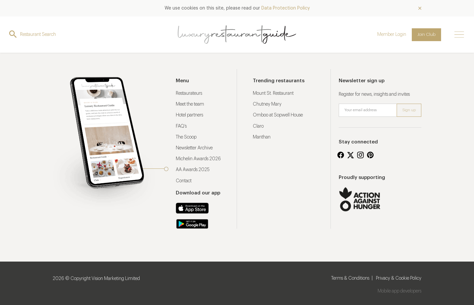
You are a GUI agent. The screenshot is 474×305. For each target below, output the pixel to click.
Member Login (391, 34)
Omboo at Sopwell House (278, 115)
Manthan (262, 137)
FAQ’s (181, 126)
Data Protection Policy (285, 8)
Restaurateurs (189, 93)
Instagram (360, 155)
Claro (258, 126)
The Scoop (186, 137)
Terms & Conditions (350, 278)
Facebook (341, 155)
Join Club (426, 34)
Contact (184, 181)
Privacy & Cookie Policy (398, 278)
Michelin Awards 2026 (198, 159)
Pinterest (370, 155)
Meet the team (190, 104)
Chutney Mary (267, 104)
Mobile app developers (399, 291)
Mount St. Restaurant (273, 93)
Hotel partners (189, 115)
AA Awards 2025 (193, 169)
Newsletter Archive (194, 148)
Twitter (351, 155)
